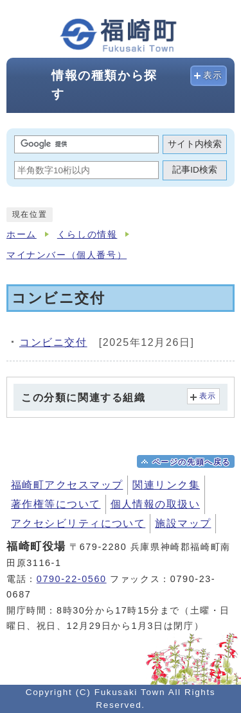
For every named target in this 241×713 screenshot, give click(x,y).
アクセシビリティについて (78, 523)
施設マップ (183, 523)
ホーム (21, 234)
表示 (213, 75)
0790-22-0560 (72, 579)
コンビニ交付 (53, 342)
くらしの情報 (87, 234)
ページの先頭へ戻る (191, 462)
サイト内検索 (195, 144)
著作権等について (56, 504)
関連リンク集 (166, 484)
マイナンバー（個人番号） (66, 255)
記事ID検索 (194, 170)
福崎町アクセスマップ (67, 484)
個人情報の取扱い (156, 504)
